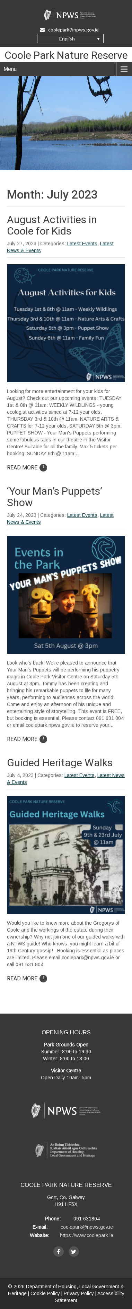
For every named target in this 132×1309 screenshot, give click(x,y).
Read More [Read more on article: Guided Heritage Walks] (27, 978)
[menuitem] (70, 38)
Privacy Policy (79, 1293)
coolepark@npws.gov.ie (87, 1227)
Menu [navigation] (10, 69)
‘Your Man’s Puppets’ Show (54, 497)
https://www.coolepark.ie (86, 1235)
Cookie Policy (45, 1293)
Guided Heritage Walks (60, 763)
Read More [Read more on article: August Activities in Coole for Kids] (27, 467)
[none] (70, 38)
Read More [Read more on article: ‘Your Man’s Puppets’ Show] (27, 739)
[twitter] (74, 1251)
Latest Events (82, 243)
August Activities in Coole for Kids (52, 225)
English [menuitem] (67, 39)
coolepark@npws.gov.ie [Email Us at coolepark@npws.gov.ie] (69, 30)
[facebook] (58, 1251)
